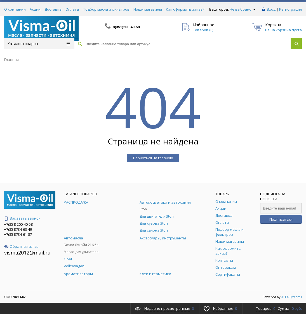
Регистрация (290, 9)
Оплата (72, 9)
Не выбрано (242, 9)
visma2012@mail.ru (27, 252)
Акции (35, 9)
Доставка (53, 9)
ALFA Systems (291, 297)
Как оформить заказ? (185, 9)
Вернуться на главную (153, 157)
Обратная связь (21, 246)
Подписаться (281, 219)
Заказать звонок (22, 218)
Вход (271, 9)
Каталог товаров (39, 43)
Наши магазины (147, 9)
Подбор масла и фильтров (106, 9)
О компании (15, 9)
